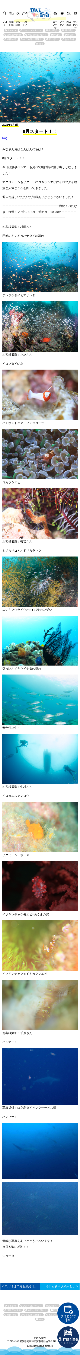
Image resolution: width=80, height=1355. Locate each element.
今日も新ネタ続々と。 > (62, 1286)
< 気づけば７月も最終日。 (19, 1286)
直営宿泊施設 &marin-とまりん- (68, 1337)
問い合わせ (75, 22)
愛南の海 (11, 22)
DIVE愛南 (40, 12)
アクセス (62, 22)
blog (4, 138)
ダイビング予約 (68, 1313)
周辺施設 (68, 22)
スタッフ (24, 22)
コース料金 (55, 22)
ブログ (4, 22)
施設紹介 (18, 22)
